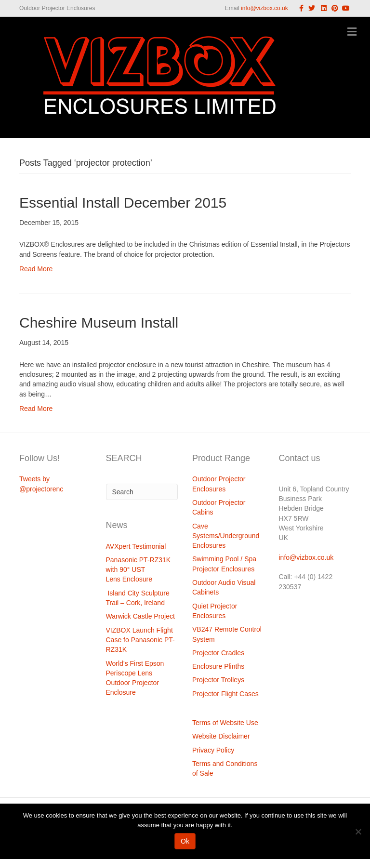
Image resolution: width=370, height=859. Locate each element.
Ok (185, 841)
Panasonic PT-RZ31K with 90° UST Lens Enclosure (138, 569)
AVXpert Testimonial (136, 546)
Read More (36, 269)
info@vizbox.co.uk (264, 8)
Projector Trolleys (218, 680)
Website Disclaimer (221, 736)
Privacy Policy (213, 750)
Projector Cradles (218, 653)
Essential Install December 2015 (122, 203)
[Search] (142, 492)
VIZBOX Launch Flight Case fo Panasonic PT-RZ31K (140, 640)
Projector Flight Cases (225, 694)
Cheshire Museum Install (98, 322)
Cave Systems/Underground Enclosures (225, 536)
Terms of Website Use (225, 723)
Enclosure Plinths (218, 666)
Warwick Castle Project (140, 616)
